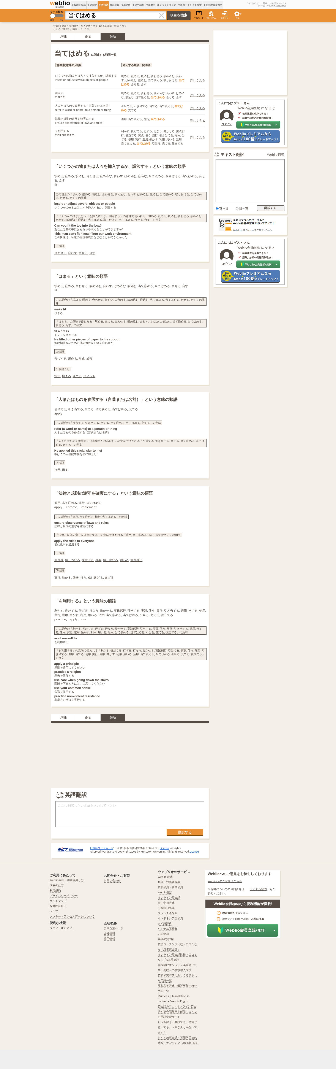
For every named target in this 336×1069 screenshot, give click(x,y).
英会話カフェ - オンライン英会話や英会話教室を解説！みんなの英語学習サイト (177, 1011)
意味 (63, 36)
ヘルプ (54, 911)
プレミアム (211, 17)
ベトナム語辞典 (167, 929)
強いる (124, 560)
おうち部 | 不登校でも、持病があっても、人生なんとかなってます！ (177, 1027)
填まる (66, 376)
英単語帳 (126, 4)
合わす (72, 253)
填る (57, 376)
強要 (98, 560)
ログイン (225, 17)
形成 (82, 358)
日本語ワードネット (101, 848)
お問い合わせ (112, 880)
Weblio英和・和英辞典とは (67, 880)
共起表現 (114, 4)
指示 (57, 470)
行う (83, 577)
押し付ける (110, 560)
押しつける (72, 560)
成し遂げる (95, 577)
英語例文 (92, 4)
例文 (88, 36)
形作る (72, 358)
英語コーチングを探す (190, 4)
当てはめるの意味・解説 (106, 25)
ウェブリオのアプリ (62, 928)
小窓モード (199, 14)
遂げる (109, 577)
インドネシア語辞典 (170, 918)
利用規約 (55, 890)
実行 (57, 577)
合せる (83, 253)
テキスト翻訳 (232, 154)
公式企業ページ (113, 928)
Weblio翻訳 (275, 154)
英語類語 (103, 4)
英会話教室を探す (212, 4)
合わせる (60, 253)
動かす (66, 577)
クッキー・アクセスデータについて (72, 916)
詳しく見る (197, 80)
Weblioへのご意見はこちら (225, 881)
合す (92, 253)
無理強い (136, 560)
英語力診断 (138, 4)
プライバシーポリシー (64, 895)
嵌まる (77, 376)
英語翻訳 (150, 4)
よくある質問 (258, 889)
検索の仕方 (57, 885)
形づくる (60, 358)
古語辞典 (163, 934)
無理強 (58, 560)
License (164, 848)
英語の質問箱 (166, 939)
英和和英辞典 (78, 4)
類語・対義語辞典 (169, 882)
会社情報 (109, 933)
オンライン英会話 (166, 4)
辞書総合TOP (58, 906)
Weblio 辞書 (60, 25)
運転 (76, 577)
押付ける (88, 560)
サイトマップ (58, 901)
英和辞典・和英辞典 (79, 25)
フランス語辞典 (167, 913)
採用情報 (109, 938)
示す (65, 470)
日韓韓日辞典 (166, 908)
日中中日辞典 (166, 903)
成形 (89, 358)
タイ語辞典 (165, 923)
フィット (89, 376)
